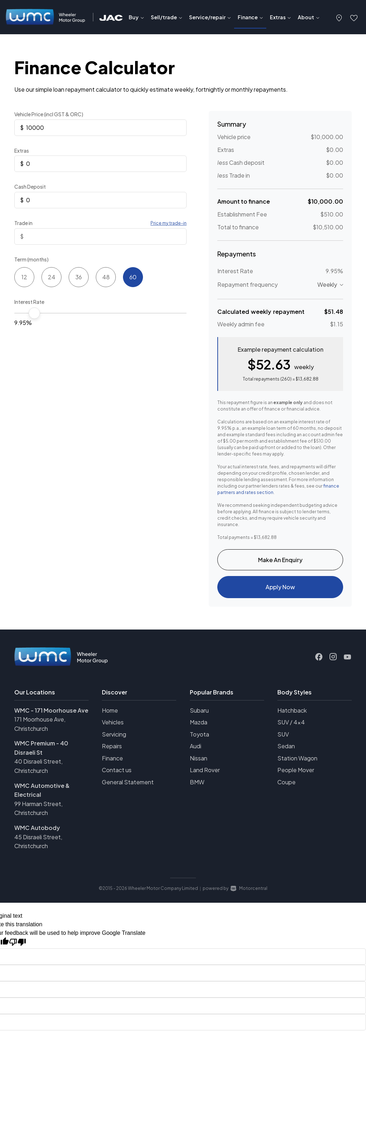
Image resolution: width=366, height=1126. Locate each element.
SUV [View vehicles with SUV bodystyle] (283, 737)
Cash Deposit (30, 186)
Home (110, 713)
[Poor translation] (17, 945)
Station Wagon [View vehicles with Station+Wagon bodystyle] (297, 761)
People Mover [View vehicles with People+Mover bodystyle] (295, 773)
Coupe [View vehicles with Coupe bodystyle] (286, 785)
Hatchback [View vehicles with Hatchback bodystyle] (292, 713)
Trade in (23, 223)
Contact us (117, 773)
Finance (112, 761)
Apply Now (280, 589)
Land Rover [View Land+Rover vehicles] (205, 773)
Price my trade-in (168, 223)
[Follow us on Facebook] (319, 660)
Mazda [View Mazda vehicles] (198, 725)
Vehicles (113, 725)
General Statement (128, 785)
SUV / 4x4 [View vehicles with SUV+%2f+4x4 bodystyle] (291, 725)
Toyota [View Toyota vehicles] (199, 737)
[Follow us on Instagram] (333, 660)
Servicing (114, 737)
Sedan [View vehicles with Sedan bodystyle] (286, 749)
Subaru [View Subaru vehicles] (199, 713)
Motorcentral (249, 891)
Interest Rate (29, 302)
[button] (339, 17)
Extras (21, 150)
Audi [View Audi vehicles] (195, 749)
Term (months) (31, 259)
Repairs (112, 749)
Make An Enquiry (280, 560)
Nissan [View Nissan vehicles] (198, 761)
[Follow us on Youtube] (347, 660)
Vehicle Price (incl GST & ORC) (48, 114)
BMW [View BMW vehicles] (197, 785)
